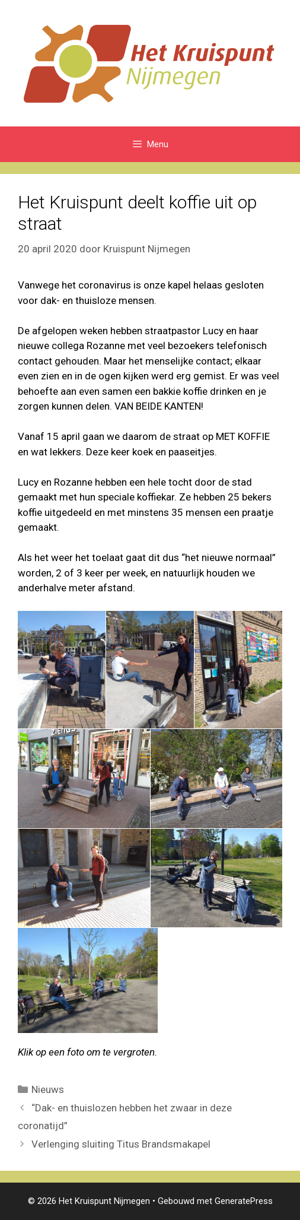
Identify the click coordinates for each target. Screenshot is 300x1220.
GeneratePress (244, 1201)
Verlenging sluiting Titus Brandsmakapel (120, 1144)
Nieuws (47, 1089)
